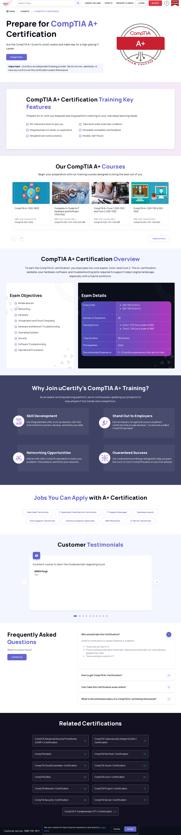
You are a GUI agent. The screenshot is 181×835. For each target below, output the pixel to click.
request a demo (124, 3)
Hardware (21, 314)
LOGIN (141, 3)
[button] (75, 616)
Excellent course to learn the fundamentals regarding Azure (69, 564)
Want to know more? (19, 649)
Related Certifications (90, 723)
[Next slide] (21, 238)
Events (108, 3)
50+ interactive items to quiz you (44, 124)
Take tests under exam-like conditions (100, 124)
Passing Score (90, 325)
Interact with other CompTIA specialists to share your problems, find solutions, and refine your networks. (54, 460)
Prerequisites (90, 345)
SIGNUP (155, 3)
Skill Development (42, 415)
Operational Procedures (29, 350)
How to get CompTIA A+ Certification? (101, 675)
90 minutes (123, 338)
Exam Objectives (26, 295)
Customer (90, 544)
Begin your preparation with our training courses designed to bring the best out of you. (90, 174)
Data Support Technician (42, 520)
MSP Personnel (112, 520)
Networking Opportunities (49, 452)
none (120, 345)
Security (20, 338)
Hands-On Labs (93, 3)
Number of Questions (94, 318)
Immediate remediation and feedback (100, 130)
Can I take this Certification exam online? (103, 687)
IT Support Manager (117, 512)
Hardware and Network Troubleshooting (37, 326)
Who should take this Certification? (100, 634)
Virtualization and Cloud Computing (34, 320)
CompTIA (25, 11)
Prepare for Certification (52, 28)
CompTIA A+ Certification (79, 103)
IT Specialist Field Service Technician (77, 512)
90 (119, 318)
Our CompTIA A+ (90, 166)
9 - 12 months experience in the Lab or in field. (141, 352)
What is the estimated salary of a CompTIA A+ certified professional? (118, 698)
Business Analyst (145, 512)
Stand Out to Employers (132, 415)
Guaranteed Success (130, 452)
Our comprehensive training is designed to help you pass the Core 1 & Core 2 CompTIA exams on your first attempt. (143, 460)
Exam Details (93, 295)
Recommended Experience (97, 352)
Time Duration (90, 338)
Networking (22, 308)
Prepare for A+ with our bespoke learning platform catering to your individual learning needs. (82, 115)
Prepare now (16, 57)
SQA (36, 574)
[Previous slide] (24, 582)
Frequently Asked (31, 638)
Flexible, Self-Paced (91, 135)
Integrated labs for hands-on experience (49, 130)
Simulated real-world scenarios (44, 135)
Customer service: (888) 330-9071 (22, 830)
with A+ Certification (90, 497)
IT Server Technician (140, 520)
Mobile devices (24, 303)
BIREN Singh (41, 571)
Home (10, 11)
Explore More (159, 238)
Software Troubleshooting (30, 344)
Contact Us (16, 657)
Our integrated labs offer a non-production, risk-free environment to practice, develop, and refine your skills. (55, 423)
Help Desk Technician (38, 512)
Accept (130, 829)
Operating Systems (26, 332)
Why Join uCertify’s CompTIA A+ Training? (90, 388)
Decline (117, 829)
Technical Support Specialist (80, 520)
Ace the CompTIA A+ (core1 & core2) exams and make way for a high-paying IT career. (52, 46)
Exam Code (89, 305)
